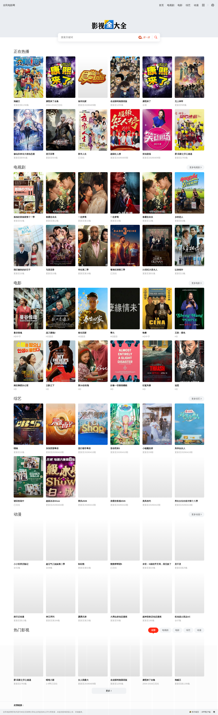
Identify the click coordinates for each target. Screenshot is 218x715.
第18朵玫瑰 (83, 385)
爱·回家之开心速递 (183, 154)
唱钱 (16, 448)
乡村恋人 (179, 217)
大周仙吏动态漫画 (118, 617)
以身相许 (179, 269)
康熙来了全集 (52, 101)
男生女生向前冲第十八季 (186, 501)
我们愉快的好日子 (22, 269)
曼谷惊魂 (18, 333)
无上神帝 (179, 101)
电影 (180, 5)
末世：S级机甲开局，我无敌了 (156, 564)
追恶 (177, 385)
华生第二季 (83, 269)
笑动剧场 (146, 154)
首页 (161, 5)
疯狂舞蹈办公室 (21, 385)
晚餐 (144, 333)
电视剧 (170, 5)
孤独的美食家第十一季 (24, 217)
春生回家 (82, 333)
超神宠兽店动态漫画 (151, 617)
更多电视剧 (195, 167)
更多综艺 (197, 398)
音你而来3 (115, 448)
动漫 (196, 5)
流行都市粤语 (84, 448)
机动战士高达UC (182, 617)
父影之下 (50, 385)
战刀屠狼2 (51, 333)
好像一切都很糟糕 (118, 385)
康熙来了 (146, 101)
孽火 (112, 333)
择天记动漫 (19, 617)
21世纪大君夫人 (149, 269)
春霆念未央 (51, 217)
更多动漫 (197, 514)
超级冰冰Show (53, 501)
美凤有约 (146, 501)
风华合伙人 (180, 448)
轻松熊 (81, 564)
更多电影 (197, 283)
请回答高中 (19, 501)
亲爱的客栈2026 (118, 501)
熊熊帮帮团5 (116, 564)
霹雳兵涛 (82, 617)
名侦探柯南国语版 (118, 101)
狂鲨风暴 (146, 385)
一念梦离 (82, 217)
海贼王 (17, 101)
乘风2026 (82, 501)
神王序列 (50, 617)
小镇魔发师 (147, 448)
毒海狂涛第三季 (117, 269)
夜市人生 (82, 154)
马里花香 (50, 269)
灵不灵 (178, 564)
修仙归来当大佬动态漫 (24, 154)
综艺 (188, 5)
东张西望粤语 (52, 448)
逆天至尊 (50, 154)
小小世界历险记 (21, 564)
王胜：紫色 (180, 333)
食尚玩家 (82, 101)
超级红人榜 (115, 154)
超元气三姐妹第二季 (55, 564)
